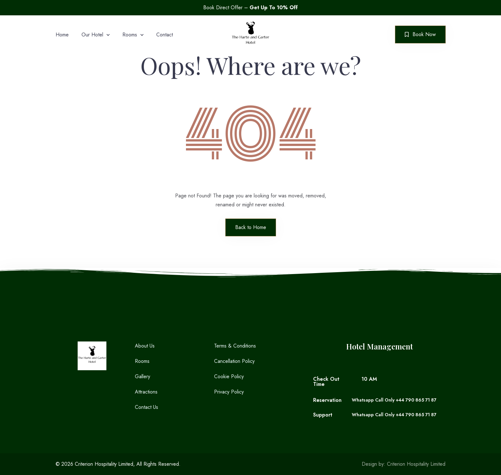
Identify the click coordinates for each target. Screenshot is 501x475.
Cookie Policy (229, 376)
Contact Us (146, 407)
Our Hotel (92, 34)
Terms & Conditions (235, 345)
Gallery (142, 376)
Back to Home (250, 227)
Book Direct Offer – (250, 7)
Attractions (146, 391)
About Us (145, 345)
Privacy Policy (229, 391)
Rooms (129, 34)
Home (62, 34)
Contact (164, 34)
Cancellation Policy (234, 361)
